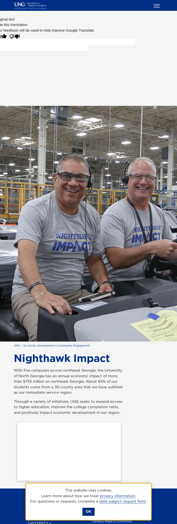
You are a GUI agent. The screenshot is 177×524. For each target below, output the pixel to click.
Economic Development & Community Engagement (57, 345)
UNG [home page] (17, 345)
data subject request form (122, 501)
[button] (157, 6)
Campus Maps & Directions (112, 521)
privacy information (117, 495)
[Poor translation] (14, 36)
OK (88, 511)
